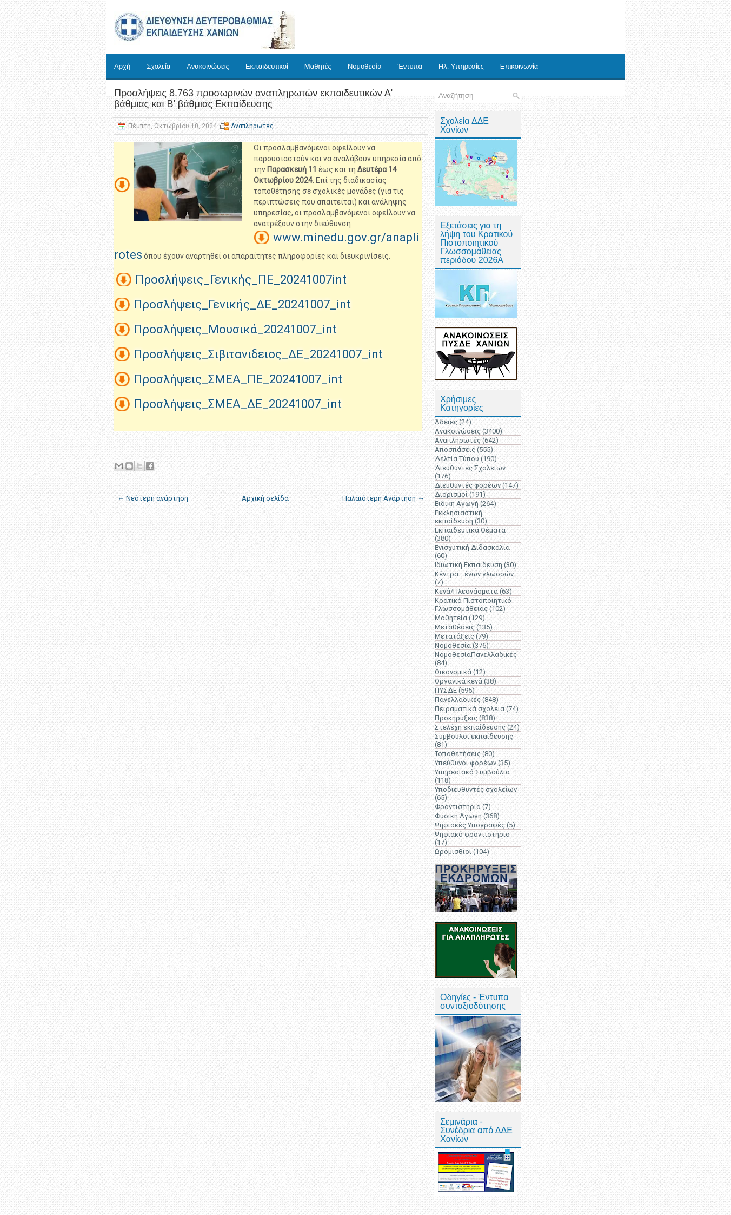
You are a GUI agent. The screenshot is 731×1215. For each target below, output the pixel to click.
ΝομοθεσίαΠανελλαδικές (476, 655)
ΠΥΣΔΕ (446, 690)
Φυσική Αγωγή (458, 816)
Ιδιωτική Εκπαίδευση (468, 565)
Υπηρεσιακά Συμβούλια (472, 772)
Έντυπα (410, 66)
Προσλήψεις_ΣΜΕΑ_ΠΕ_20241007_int (238, 379)
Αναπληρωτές (252, 126)
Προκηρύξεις (456, 718)
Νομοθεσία (365, 66)
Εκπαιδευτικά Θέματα (470, 530)
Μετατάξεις (454, 636)
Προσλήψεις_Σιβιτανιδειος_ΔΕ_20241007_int (258, 354)
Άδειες (446, 422)
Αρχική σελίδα (265, 498)
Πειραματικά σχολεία (469, 709)
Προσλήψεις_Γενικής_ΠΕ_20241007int (241, 279)
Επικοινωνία (519, 66)
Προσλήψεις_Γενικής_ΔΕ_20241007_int (242, 304)
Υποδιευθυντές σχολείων (476, 789)
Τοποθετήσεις (458, 754)
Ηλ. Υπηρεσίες (461, 66)
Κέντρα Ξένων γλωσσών (474, 574)
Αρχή (122, 66)
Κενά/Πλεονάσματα (466, 591)
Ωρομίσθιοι (453, 852)
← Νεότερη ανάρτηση (152, 498)
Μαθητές (317, 66)
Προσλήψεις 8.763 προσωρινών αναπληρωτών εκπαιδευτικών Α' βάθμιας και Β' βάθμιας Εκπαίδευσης (253, 98)
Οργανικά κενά (458, 681)
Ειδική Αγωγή (457, 504)
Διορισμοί (451, 494)
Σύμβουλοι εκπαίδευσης (474, 736)
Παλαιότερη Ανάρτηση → (383, 498)
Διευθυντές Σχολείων (470, 468)
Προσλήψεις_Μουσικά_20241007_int (235, 329)
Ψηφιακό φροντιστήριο (472, 834)
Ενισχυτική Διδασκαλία (472, 547)
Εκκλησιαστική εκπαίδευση (458, 517)
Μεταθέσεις (455, 627)
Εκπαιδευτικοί (266, 66)
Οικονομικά (453, 672)
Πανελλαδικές (458, 699)
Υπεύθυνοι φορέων (465, 763)
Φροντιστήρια (458, 807)
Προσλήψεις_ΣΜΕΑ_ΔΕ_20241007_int (238, 404)
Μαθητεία (451, 618)
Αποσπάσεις (455, 449)
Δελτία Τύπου (457, 459)
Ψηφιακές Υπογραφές (470, 825)
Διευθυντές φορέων (468, 485)
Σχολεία (158, 66)
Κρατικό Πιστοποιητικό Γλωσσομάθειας (473, 604)
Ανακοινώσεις (208, 66)
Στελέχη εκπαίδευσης (470, 727)
